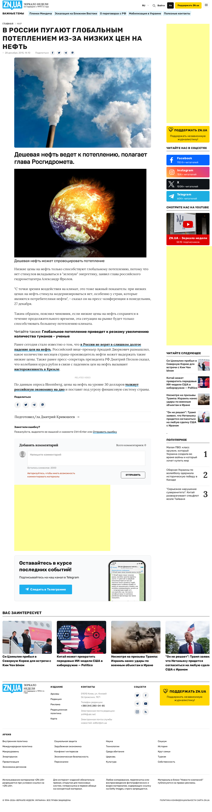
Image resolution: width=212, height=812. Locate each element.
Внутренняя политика (14, 741)
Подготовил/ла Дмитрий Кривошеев (45, 417)
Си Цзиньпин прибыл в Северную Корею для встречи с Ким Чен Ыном (181, 365)
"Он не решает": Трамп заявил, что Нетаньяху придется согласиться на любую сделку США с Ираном (181, 419)
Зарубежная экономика (67, 746)
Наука (109, 741)
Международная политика (17, 746)
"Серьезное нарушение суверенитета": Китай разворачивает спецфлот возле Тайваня (182, 493)
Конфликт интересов (66, 751)
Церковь (110, 756)
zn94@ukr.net (88, 714)
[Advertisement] (62, 518)
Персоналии (61, 761)
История (162, 746)
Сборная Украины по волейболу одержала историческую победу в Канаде (181, 474)
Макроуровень (10, 751)
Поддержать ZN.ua (188, 5)
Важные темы (13, 13)
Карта (54, 718)
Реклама (55, 704)
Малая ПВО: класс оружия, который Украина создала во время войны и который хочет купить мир (181, 454)
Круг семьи (164, 751)
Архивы (55, 693)
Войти (161, 5)
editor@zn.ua (100, 723)
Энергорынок (10, 756)
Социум (162, 741)
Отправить (133, 475)
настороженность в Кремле (36, 369)
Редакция (56, 699)
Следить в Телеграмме (45, 589)
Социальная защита (65, 741)
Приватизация (10, 761)
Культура (111, 761)
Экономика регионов (14, 767)
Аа (170, 5)
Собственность (166, 761)
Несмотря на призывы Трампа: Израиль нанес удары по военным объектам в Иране (181, 400)
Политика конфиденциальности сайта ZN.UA (185, 800)
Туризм (162, 756)
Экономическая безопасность (71, 756)
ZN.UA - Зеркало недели (188, 238)
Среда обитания (115, 751)
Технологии (112, 746)
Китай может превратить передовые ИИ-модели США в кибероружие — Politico (181, 382)
